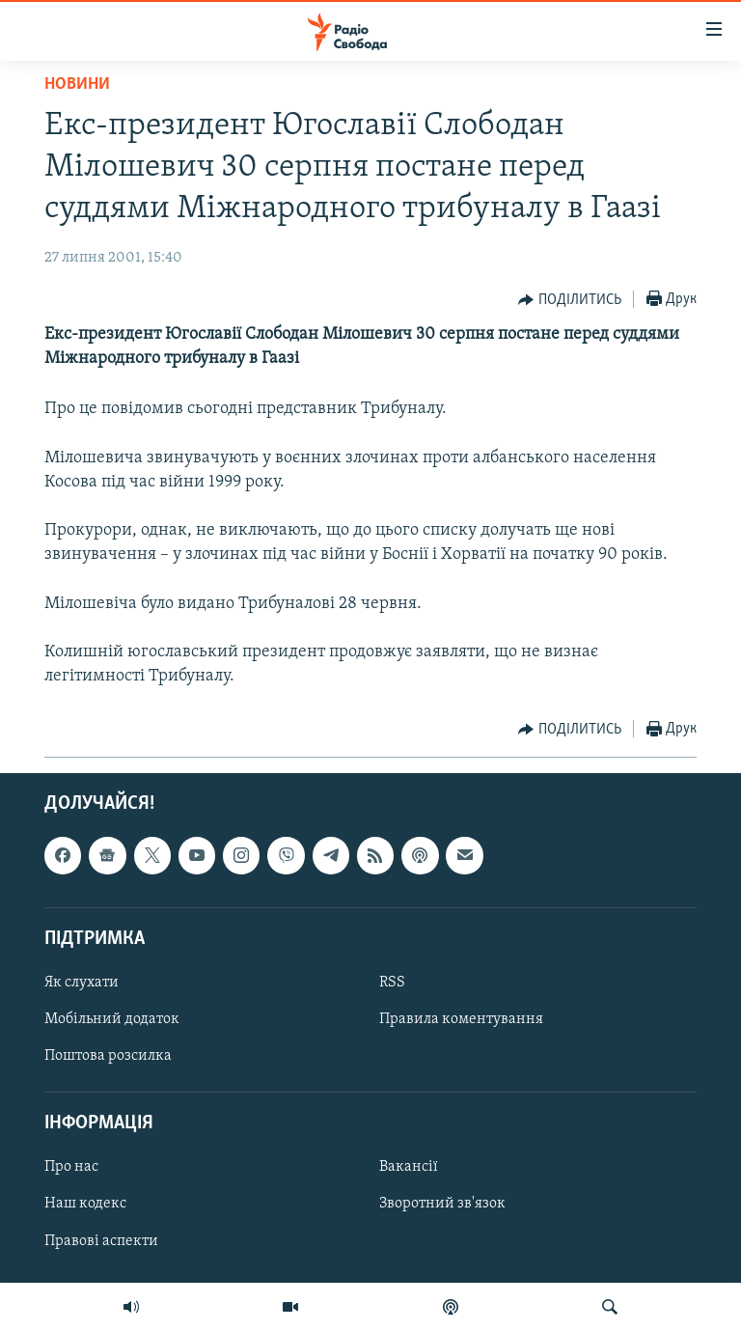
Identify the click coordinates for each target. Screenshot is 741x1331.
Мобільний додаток (111, 1019)
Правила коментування (461, 1019)
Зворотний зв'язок (442, 1203)
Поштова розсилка (108, 1056)
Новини (77, 84)
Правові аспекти (101, 1240)
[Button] (569, 300)
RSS (392, 982)
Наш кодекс (85, 1203)
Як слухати (81, 982)
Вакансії (408, 1167)
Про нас (71, 1167)
